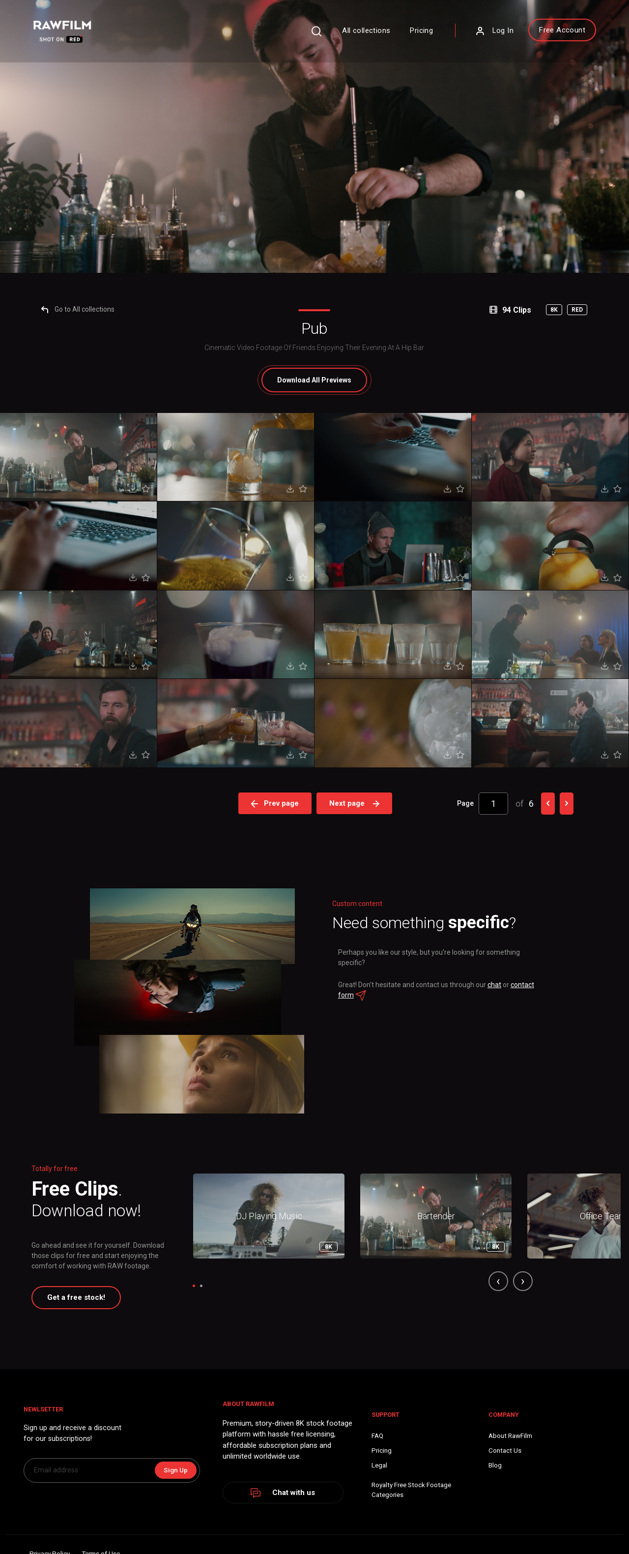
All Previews (315, 863)
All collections (335, 36)
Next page (356, 1285)
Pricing (390, 36)
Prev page (275, 1285)
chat (503, 1485)
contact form (374, 1495)
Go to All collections (93, 792)
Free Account (531, 35)
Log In (463, 37)
